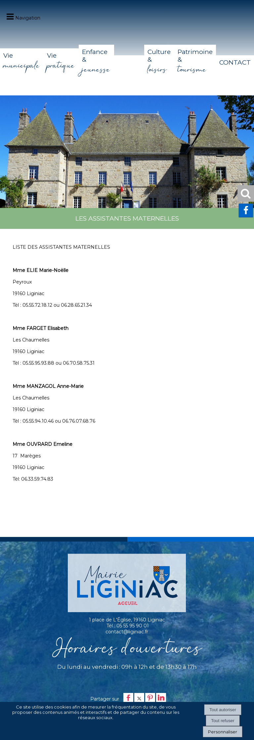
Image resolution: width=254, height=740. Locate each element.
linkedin (161, 698)
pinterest (150, 698)
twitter (139, 698)
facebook (128, 698)
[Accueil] (129, 62)
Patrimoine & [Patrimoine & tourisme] (195, 62)
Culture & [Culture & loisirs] (159, 62)
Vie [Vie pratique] (61, 62)
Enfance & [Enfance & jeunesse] (96, 62)
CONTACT (235, 62)
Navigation (27, 18)
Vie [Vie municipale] (21, 62)
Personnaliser (222, 731)
